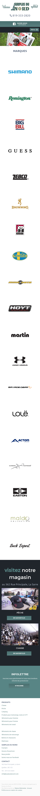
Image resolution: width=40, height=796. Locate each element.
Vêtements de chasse (9, 731)
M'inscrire (19, 686)
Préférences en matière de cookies (12, 790)
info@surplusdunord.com (10, 774)
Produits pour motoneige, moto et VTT (15, 715)
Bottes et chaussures (9, 738)
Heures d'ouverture (8, 751)
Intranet (29, 788)
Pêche (4, 708)
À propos (4, 748)
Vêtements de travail (9, 724)
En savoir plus (19, 618)
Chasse (4, 705)
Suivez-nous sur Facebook (10, 757)
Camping (5, 712)
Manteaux (5, 741)
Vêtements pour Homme (10, 718)
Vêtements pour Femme (10, 721)
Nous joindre (6, 754)
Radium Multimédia (20, 788)
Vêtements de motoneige (10, 734)
